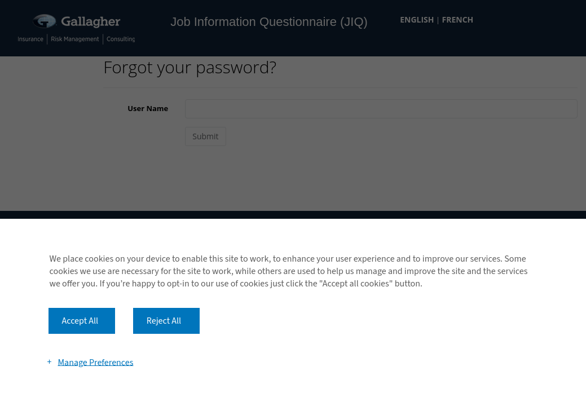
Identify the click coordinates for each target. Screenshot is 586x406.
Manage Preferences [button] (95, 362)
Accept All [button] (80, 321)
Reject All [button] (164, 321)
